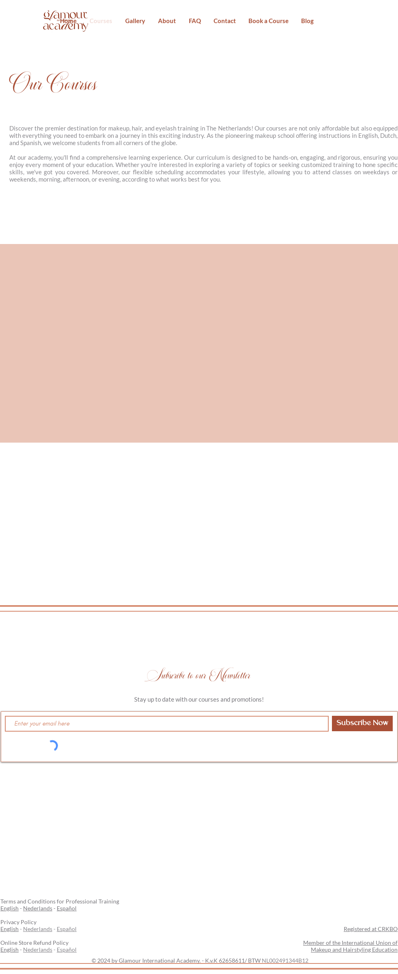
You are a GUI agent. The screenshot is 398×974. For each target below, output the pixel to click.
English (9, 908)
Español (67, 908)
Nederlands (37, 908)
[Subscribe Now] (362, 723)
